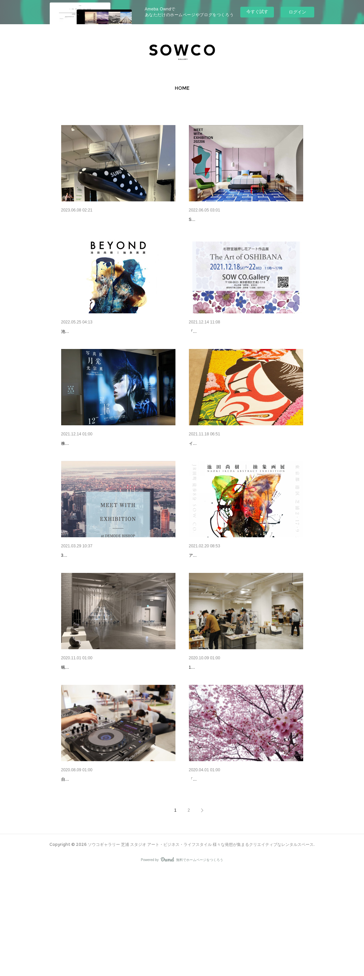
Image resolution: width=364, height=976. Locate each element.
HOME (182, 88)
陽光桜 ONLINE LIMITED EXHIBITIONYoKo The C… (246, 866)
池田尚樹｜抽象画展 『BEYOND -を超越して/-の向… (117, 349)
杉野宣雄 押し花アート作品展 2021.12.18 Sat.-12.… (245, 349)
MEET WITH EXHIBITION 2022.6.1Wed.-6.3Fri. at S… (246, 219)
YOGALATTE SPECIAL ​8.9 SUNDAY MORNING (111, 866)
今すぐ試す (257, 11)
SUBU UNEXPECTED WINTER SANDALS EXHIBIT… (118, 219)
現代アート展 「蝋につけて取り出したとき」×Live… (117, 737)
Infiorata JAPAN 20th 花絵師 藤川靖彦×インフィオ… (244, 478)
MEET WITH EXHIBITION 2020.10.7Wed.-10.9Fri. (241, 737)
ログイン (297, 11)
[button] (182, 88)
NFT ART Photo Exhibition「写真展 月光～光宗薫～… (117, 478)
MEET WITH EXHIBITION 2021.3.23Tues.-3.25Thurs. (117, 608)
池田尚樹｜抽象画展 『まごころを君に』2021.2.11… (244, 608)
